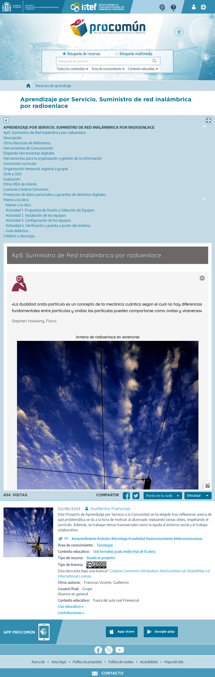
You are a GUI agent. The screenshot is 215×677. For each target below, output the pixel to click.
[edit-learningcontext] (143, 69)
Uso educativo (69, 606)
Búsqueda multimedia (133, 53)
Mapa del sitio (173, 662)
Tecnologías (105, 545)
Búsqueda (157, 62)
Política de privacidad (87, 662)
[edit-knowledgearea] (108, 69)
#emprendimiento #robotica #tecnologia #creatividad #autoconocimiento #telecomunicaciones (137, 538)
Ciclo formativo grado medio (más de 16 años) (124, 551)
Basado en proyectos (101, 558)
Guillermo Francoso (110, 509)
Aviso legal (58, 662)
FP (66, 538)
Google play (164, 631)
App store (125, 631)
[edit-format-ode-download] (198, 495)
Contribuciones (70, 612)
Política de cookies (120, 662)
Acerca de (38, 662)
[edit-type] (72, 69)
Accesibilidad (149, 662)
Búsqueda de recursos (81, 53)
